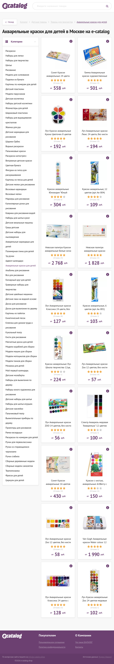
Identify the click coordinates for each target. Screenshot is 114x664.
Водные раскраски (14, 146)
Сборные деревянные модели (19, 461)
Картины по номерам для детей (20, 84)
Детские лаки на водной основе (20, 298)
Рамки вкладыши (13, 432)
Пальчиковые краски (15, 151)
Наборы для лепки (14, 55)
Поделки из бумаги (14, 79)
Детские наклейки (14, 408)
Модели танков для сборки (18, 360)
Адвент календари (14, 260)
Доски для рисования (15, 303)
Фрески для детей (14, 475)
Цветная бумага (13, 165)
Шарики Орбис (12, 141)
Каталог (24, 21)
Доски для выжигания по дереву (21, 308)
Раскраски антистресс (15, 155)
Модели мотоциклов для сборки (21, 356)
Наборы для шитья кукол (17, 217)
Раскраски (10, 50)
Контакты (79, 647)
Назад (9, 21)
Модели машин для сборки (18, 351)
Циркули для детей (14, 480)
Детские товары (39, 21)
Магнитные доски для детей (19, 341)
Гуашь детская (12, 227)
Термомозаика (12, 470)
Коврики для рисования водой (20, 213)
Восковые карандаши (15, 189)
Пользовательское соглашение (51, 642)
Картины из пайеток (15, 313)
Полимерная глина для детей (19, 251)
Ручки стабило (12, 456)
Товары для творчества (62, 21)
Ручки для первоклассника (18, 442)
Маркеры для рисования (17, 198)
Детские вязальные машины (19, 222)
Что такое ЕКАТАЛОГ (83, 642)
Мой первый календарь (16, 370)
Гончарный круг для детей (18, 279)
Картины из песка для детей (19, 179)
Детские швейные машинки (18, 294)
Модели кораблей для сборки (19, 346)
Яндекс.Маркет (105, 657)
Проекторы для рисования (18, 427)
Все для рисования (14, 275)
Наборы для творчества (16, 60)
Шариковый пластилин (16, 112)
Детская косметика (14, 98)
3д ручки (9, 255)
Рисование (10, 69)
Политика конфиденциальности (52, 647)
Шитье (8, 65)
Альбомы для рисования (17, 270)
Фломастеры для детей (16, 108)
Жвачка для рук (13, 127)
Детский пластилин (14, 89)
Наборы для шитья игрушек (18, 403)
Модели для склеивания (17, 74)
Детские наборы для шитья (18, 399)
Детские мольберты (14, 375)
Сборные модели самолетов (19, 465)
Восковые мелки (13, 193)
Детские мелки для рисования (20, 184)
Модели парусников (15, 93)
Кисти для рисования (15, 337)
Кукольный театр (13, 332)
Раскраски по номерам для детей (21, 437)
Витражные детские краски (18, 160)
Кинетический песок (15, 317)
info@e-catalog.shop (36, 657)
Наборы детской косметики (18, 103)
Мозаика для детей (14, 365)
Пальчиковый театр (14, 413)
